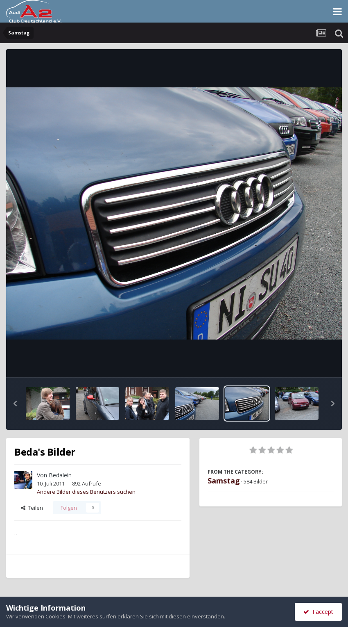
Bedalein (60, 475)
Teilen (32, 507)
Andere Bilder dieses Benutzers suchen (86, 491)
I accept (318, 612)
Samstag (224, 481)
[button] (15, 403)
